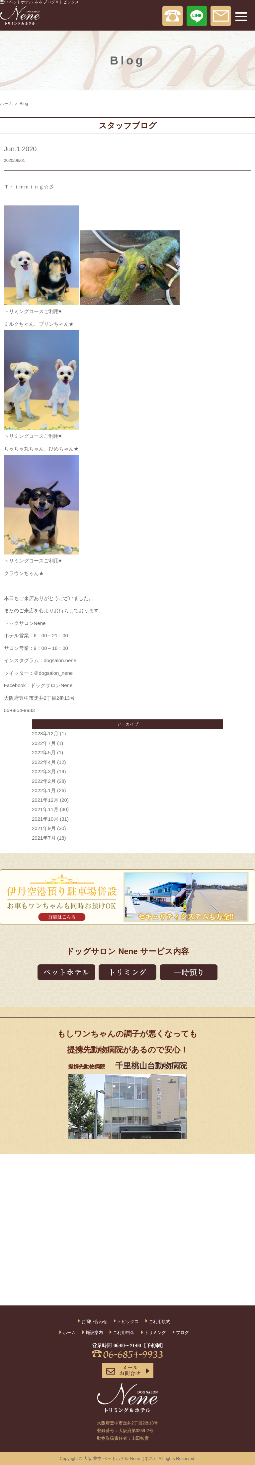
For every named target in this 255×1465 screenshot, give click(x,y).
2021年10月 (45, 819)
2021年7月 (44, 838)
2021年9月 (44, 828)
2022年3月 (44, 771)
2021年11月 (45, 809)
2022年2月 (44, 781)
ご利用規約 (159, 1321)
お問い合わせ (94, 1321)
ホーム (6, 103)
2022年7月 (44, 743)
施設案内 (94, 1332)
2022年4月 (44, 762)
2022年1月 (44, 790)
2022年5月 (44, 752)
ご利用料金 (123, 1332)
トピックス (128, 1321)
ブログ (182, 1332)
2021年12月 (45, 800)
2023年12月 (45, 733)
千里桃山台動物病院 (151, 1065)
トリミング (155, 1332)
